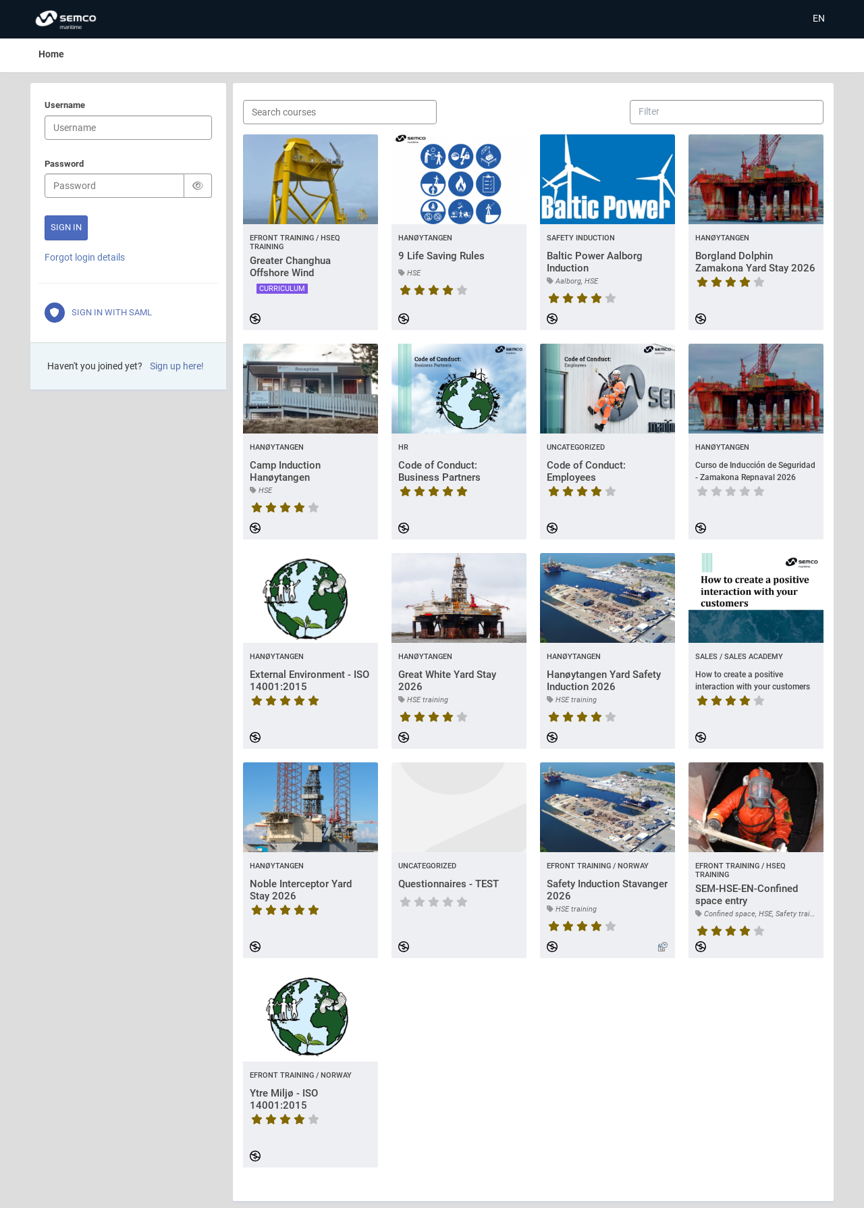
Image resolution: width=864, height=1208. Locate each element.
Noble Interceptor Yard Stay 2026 (301, 890)
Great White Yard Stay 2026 (447, 680)
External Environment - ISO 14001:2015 (309, 680)
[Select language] (818, 19)
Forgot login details (85, 257)
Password (64, 165)
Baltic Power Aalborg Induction (595, 262)
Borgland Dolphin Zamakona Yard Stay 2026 (755, 262)
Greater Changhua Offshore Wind (290, 267)
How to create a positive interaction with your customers (752, 680)
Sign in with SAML (98, 313)
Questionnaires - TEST (448, 884)
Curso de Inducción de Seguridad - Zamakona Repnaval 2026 (755, 471)
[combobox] (650, 111)
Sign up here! (177, 366)
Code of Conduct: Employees (586, 471)
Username (65, 106)
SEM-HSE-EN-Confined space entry (746, 895)
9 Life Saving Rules (441, 256)
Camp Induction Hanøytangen (285, 471)
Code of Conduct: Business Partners (439, 471)
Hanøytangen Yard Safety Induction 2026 (604, 680)
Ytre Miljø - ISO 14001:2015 (284, 1099)
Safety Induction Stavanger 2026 (607, 890)
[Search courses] (340, 112)
